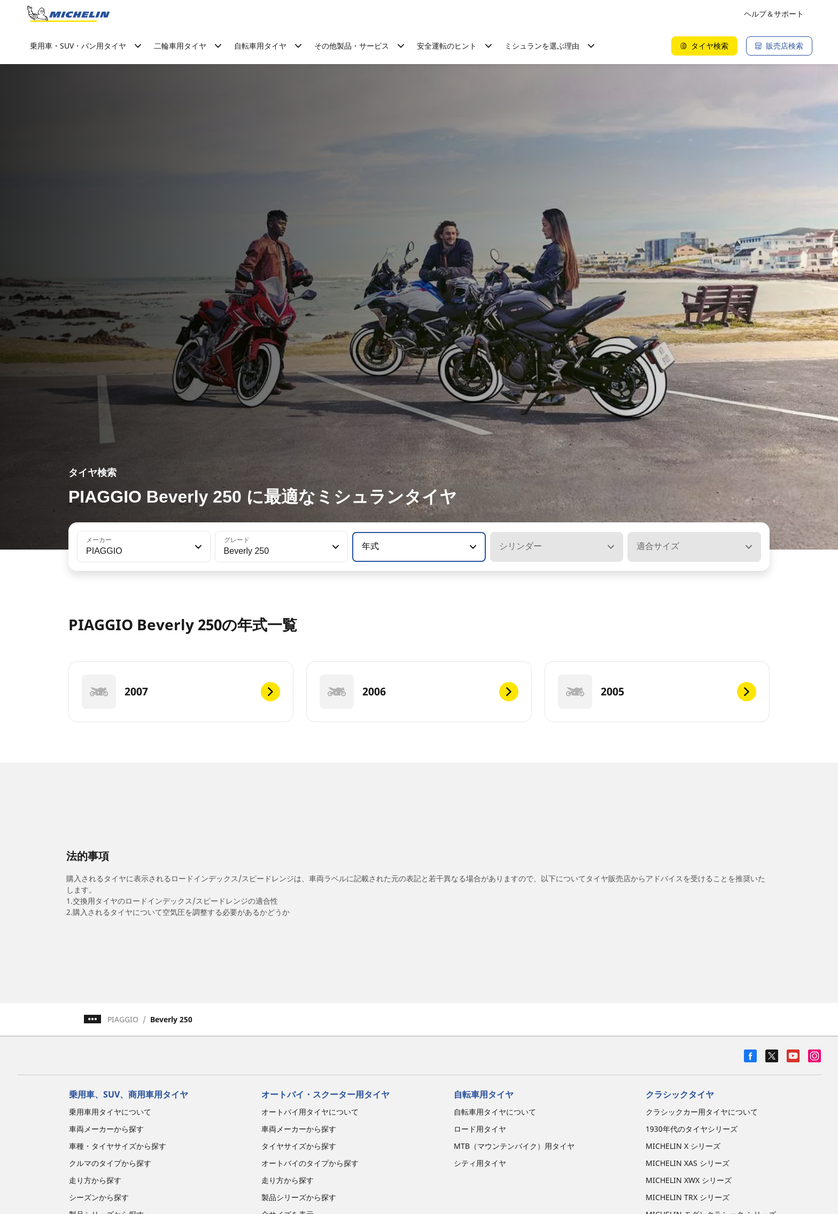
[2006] (418, 691)
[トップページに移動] (68, 14)
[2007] (180, 691)
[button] (197, 547)
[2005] (657, 691)
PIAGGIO (122, 1019)
